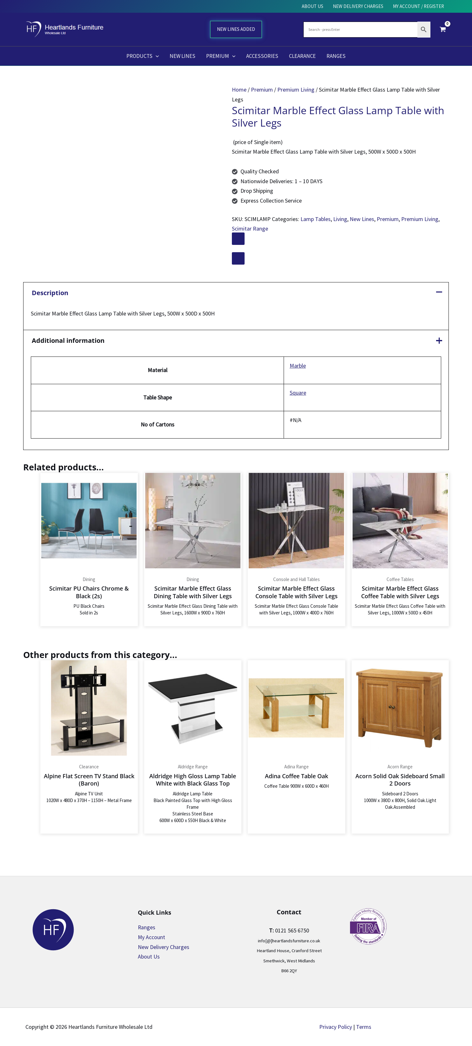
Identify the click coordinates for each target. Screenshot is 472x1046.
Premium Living (295, 89)
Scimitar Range (250, 228)
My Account (151, 937)
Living (340, 219)
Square (298, 393)
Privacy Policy (335, 1026)
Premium (262, 89)
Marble (298, 366)
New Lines (362, 219)
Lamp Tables (315, 219)
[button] (155, 56)
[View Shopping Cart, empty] (443, 29)
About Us (149, 956)
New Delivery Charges (163, 947)
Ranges (147, 927)
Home (239, 89)
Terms (363, 1026)
